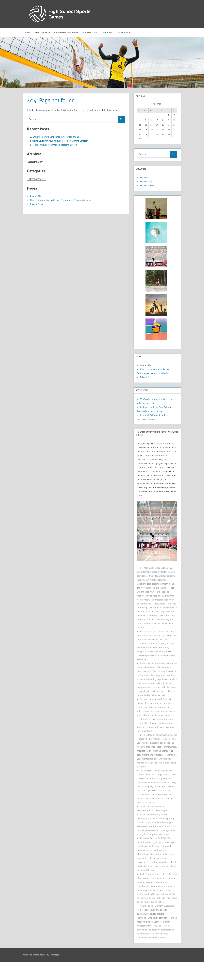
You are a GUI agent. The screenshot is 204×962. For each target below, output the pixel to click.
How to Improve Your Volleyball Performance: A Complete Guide (66, 32)
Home (27, 32)
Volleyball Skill (147, 185)
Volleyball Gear (147, 181)
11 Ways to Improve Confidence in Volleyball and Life (55, 136)
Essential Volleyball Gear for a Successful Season (53, 144)
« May (139, 138)
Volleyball (144, 177)
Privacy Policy (124, 32)
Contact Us (107, 32)
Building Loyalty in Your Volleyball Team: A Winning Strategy (59, 140)
